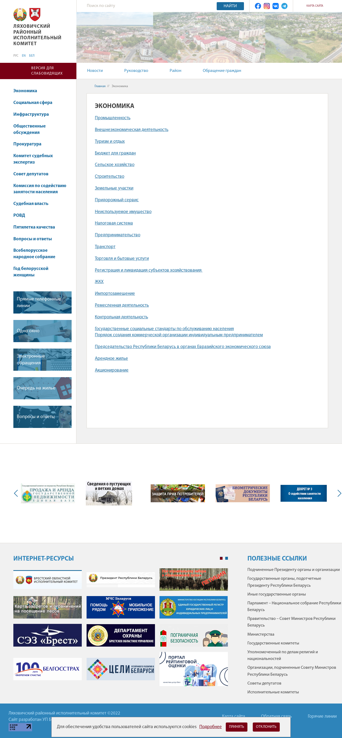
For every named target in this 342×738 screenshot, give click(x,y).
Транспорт (105, 247)
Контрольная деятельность (121, 317)
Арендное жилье (111, 358)
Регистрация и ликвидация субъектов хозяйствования (149, 270)
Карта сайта (314, 6)
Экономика (27, 91)
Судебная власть (30, 204)
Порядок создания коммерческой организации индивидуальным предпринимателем (179, 335)
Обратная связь (276, 716)
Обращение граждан (222, 71)
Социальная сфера (35, 103)
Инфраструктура (33, 114)
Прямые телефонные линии (39, 302)
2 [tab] (226, 558)
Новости (95, 71)
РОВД (19, 215)
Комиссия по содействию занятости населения (39, 189)
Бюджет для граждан (115, 153)
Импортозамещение (115, 293)
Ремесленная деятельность (122, 305)
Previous (17, 493)
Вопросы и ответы (32, 239)
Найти (230, 6)
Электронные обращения (31, 360)
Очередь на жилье (36, 388)
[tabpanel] (120, 629)
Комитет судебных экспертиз (33, 159)
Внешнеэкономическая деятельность (131, 129)
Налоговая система (114, 223)
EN (24, 55)
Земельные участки (114, 188)
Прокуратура (29, 144)
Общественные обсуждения (29, 129)
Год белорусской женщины (30, 271)
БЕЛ (31, 55)
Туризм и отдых (110, 141)
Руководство (136, 71)
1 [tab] (221, 558)
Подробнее (210, 727)
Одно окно (28, 331)
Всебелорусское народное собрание (34, 253)
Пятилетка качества (36, 227)
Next (338, 493)
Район (175, 71)
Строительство (109, 176)
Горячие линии (322, 716)
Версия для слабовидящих (47, 71)
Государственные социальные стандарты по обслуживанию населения (164, 329)
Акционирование (112, 370)
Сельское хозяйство (114, 165)
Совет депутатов (30, 174)
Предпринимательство (117, 235)
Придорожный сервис (117, 200)
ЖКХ (99, 282)
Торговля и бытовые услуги (122, 258)
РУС (15, 55)
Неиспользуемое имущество (123, 212)
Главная (100, 86)
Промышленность (112, 118)
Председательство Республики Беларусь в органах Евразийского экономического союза (183, 347)
